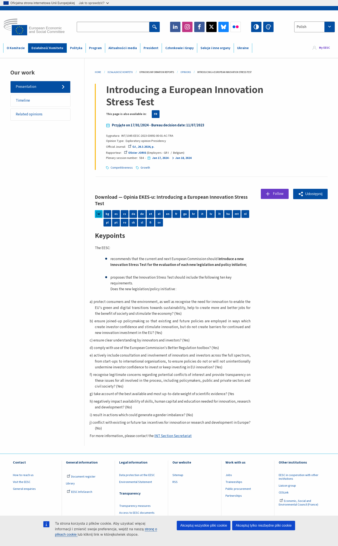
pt (116, 222)
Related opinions (29, 114)
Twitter (211, 27)
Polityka (76, 48)
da (133, 214)
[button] (310, 194)
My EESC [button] (324, 48)
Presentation (26, 86)
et (150, 214)
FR (155, 114)
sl (142, 222)
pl (107, 222)
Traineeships (233, 482)
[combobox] (314, 27)
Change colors (268, 27)
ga (185, 214)
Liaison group (287, 486)
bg (107, 214)
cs (124, 214)
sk (133, 222)
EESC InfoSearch (79, 492)
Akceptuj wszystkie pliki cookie (203, 525)
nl (245, 214)
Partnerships (233, 496)
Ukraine (243, 48)
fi (150, 222)
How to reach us (23, 475)
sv (159, 222)
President (151, 48)
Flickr (235, 27)
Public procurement (238, 489)
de (142, 214)
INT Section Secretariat (173, 436)
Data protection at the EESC (137, 475)
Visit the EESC (21, 482)
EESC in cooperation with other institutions (298, 477)
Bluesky (223, 27)
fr (176, 214)
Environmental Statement (135, 482)
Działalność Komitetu (47, 48)
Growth (145, 168)
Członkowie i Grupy (179, 48)
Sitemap (177, 475)
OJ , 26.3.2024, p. (141, 147)
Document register (81, 477)
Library (70, 483)
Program (95, 48)
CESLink (284, 492)
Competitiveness (122, 168)
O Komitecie (16, 48)
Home (98, 72)
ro (124, 222)
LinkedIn (175, 27)
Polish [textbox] (301, 26)
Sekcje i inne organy (215, 48)
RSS (175, 482)
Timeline (23, 100)
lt (219, 214)
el (159, 214)
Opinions (185, 72)
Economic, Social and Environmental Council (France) (299, 503)
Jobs (228, 475)
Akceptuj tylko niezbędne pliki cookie (264, 525)
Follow (278, 193)
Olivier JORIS (135, 153)
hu (228, 214)
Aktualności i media (122, 48)
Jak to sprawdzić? (94, 3)
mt (237, 214)
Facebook (199, 27)
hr (193, 214)
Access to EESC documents (137, 513)
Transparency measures (135, 506)
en (167, 214)
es (116, 214)
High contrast (256, 27)
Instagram (187, 27)
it (202, 214)
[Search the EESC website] (113, 27)
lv (211, 214)
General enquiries (24, 489)
